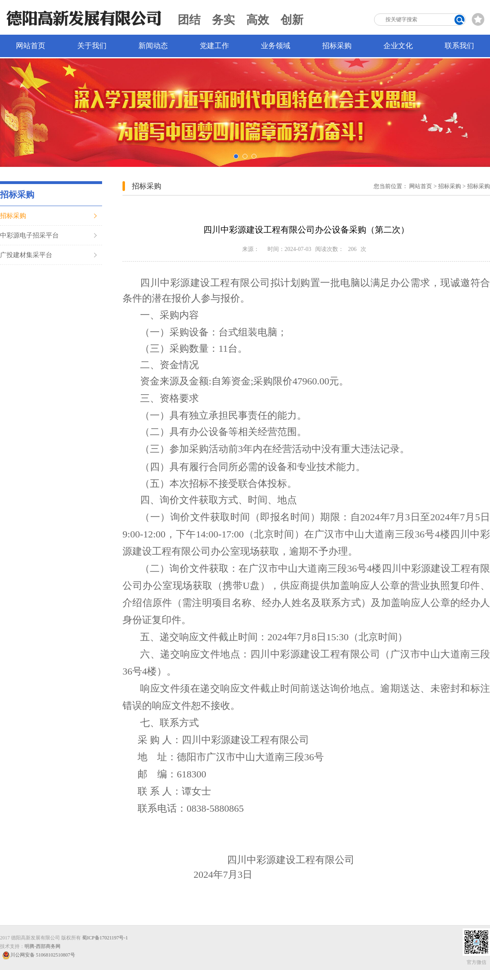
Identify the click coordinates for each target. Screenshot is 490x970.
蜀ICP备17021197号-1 (105, 938)
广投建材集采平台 (26, 254)
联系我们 (459, 46)
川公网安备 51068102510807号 (38, 955)
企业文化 (398, 46)
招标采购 (337, 46)
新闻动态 (153, 46)
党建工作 (214, 46)
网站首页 (30, 46)
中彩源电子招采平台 (29, 235)
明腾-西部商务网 (42, 946)
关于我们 (92, 46)
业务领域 (275, 46)
